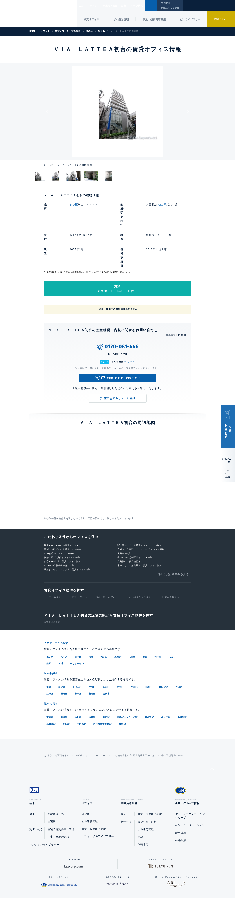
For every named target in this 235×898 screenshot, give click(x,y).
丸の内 (171, 615)
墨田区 (64, 652)
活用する (126, 780)
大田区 (178, 645)
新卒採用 (180, 791)
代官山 (103, 615)
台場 (60, 622)
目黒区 (148, 645)
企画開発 (143, 803)
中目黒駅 (182, 675)
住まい (84, 5)
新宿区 (106, 645)
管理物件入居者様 (170, 8)
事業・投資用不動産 (154, 19)
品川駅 (78, 675)
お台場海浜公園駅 (102, 682)
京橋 (91, 615)
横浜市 (106, 652)
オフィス (99, 5)
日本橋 (78, 615)
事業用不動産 (118, 5)
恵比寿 (117, 615)
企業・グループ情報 (143, 5)
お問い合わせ (221, 19)
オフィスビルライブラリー (98, 795)
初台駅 (162, 204)
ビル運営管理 (121, 19)
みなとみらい (77, 622)
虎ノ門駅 (165, 675)
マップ (131, 320)
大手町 (157, 615)
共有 (227, 477)
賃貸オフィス (90, 772)
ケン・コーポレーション (190, 784)
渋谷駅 (92, 675)
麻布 (145, 615)
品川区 (134, 645)
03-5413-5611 (117, 313)
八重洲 (132, 615)
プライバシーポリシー (112, 883)
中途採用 (180, 799)
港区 (48, 645)
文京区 (120, 645)
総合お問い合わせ (80, 883)
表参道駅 (149, 675)
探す (32, 772)
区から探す (78, 556)
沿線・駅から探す (105, 556)
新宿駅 (106, 675)
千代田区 (77, 645)
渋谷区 (74, 204)
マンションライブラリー (44, 803)
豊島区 (92, 652)
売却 (140, 795)
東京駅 (49, 675)
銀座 (48, 622)
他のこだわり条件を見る (173, 533)
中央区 (92, 645)
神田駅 (66, 682)
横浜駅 (122, 682)
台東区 (78, 652)
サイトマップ (157, 883)
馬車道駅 (51, 682)
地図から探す (169, 556)
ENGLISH (165, 3)
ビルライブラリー (190, 19)
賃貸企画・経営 (147, 780)
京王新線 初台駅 (52, 581)
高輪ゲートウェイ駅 (127, 675)
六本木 (64, 615)
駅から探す (52, 661)
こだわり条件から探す (139, 556)
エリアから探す (52, 556)
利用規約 (137, 883)
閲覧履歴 (195, 8)
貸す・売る (36, 788)
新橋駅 (64, 675)
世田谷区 (163, 645)
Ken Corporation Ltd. (38, 14)
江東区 (49, 652)
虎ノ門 (49, 615)
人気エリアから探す (58, 601)
